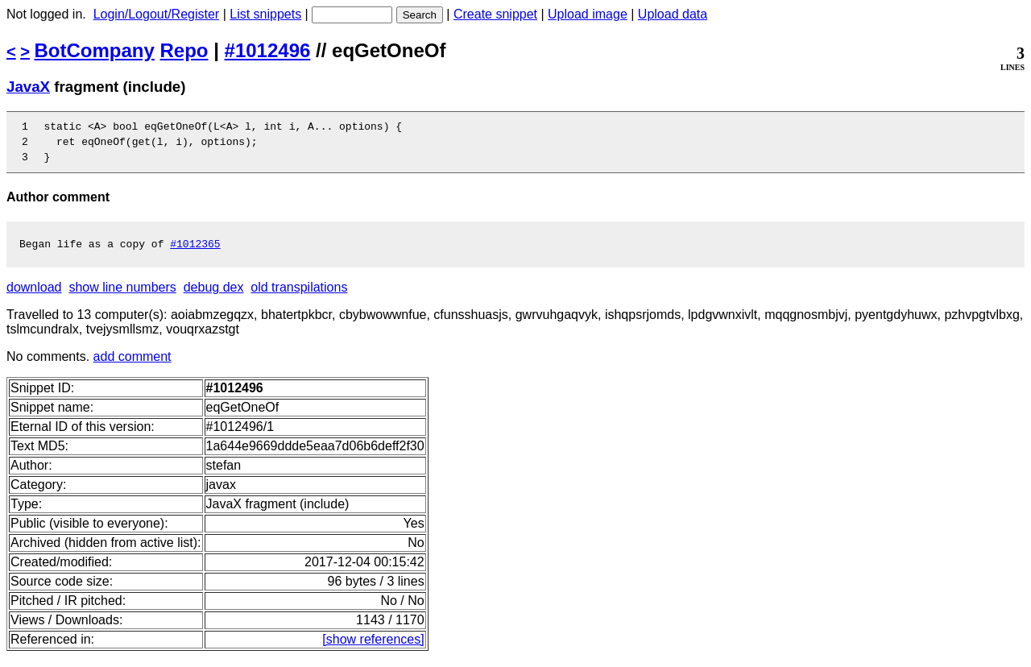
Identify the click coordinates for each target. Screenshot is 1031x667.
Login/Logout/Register (156, 14)
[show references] (373, 649)
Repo (184, 50)
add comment (132, 366)
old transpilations (299, 297)
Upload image (587, 14)
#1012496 (268, 50)
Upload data (672, 14)
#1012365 (195, 253)
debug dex (214, 297)
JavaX (28, 86)
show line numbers (122, 297)
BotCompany (95, 50)
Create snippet (495, 14)
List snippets (265, 14)
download (34, 297)
